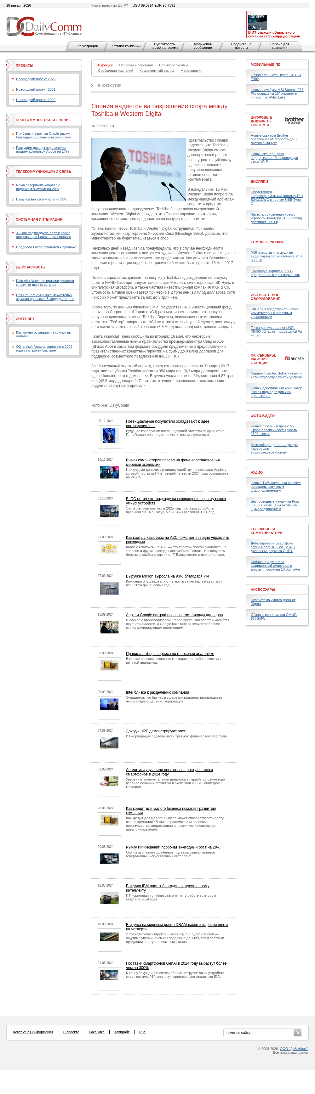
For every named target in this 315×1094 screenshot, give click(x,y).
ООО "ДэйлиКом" (294, 1049)
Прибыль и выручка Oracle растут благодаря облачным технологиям (43, 135)
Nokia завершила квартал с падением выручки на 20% (38, 187)
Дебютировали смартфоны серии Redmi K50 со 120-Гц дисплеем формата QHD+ (273, 547)
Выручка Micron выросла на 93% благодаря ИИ (167, 576)
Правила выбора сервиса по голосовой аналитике (170, 653)
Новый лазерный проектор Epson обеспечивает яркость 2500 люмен (274, 430)
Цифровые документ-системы (261, 121)
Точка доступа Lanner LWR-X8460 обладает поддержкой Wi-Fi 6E (277, 331)
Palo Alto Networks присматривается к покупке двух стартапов (45, 282)
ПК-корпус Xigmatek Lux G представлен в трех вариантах (275, 273)
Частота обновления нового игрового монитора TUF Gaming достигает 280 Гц (276, 218)
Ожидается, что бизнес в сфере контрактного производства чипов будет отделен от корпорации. (174, 699)
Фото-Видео (263, 416)
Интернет (25, 319)
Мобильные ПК (265, 64)
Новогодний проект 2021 (35, 89)
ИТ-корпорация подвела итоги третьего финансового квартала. (177, 736)
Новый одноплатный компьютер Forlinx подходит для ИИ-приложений (276, 392)
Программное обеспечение (43, 120)
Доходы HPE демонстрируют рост (156, 731)
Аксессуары (263, 589)
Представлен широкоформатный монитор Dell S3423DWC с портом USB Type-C (277, 197)
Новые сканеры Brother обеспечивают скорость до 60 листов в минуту (274, 139)
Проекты (24, 65)
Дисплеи (259, 181)
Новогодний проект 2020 (35, 100)
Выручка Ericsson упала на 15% (41, 199)
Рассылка (97, 1032)
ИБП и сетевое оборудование (265, 297)
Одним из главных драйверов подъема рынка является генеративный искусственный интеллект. (170, 854)
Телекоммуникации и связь (43, 171)
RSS (142, 1032)
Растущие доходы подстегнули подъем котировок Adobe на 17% (42, 149)
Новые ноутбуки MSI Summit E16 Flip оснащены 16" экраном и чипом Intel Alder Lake (277, 93)
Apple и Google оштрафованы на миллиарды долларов (174, 615)
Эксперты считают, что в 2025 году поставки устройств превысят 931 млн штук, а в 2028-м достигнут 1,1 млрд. (170, 510)
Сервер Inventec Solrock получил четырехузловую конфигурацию (277, 375)
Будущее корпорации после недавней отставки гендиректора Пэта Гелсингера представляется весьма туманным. (175, 433)
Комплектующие (267, 242)
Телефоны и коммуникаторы (267, 531)
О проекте (71, 1032)
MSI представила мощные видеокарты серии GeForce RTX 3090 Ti (276, 256)
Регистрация (87, 46)
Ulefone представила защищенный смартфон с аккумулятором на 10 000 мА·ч (275, 565)
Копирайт (121, 1032)
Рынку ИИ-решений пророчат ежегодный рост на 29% (173, 847)
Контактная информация (33, 1032)
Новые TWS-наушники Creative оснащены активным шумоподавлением (276, 486)
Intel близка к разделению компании (157, 692)
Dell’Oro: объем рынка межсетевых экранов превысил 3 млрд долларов (45, 297)
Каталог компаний (126, 46)
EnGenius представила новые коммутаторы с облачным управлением (275, 313)
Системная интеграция (39, 219)
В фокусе (109, 85)
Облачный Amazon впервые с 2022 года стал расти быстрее (44, 348)
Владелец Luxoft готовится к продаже (46, 247)
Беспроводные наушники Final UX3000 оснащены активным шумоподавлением (275, 505)
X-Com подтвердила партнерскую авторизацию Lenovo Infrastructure (43, 235)
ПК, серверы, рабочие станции (263, 359)
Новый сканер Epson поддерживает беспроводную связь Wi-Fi (274, 157)
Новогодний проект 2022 (35, 79)
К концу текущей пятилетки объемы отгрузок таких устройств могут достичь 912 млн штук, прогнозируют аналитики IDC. (175, 974)
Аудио (257, 472)
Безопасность (30, 267)
